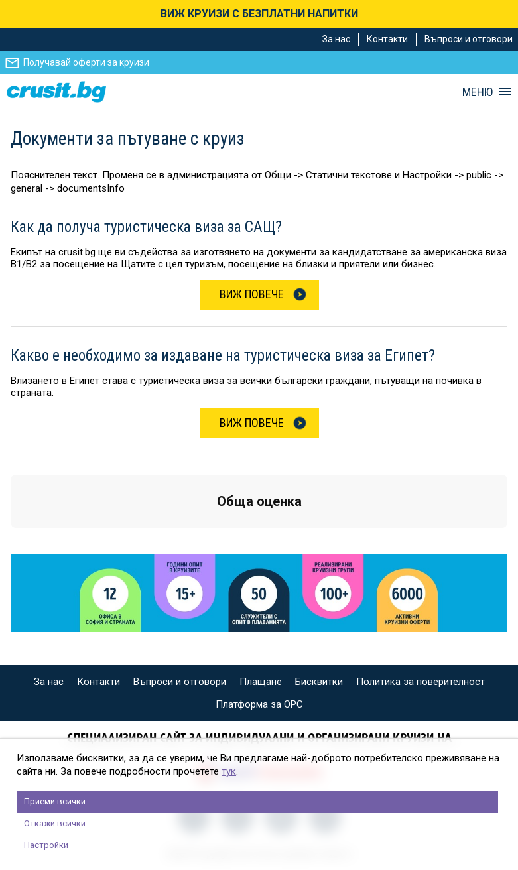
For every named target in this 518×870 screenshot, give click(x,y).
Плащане (260, 682)
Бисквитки (319, 682)
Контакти (387, 39)
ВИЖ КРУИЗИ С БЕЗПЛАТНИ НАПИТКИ (259, 13)
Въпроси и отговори (468, 39)
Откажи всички (55, 823)
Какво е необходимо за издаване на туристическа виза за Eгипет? (223, 356)
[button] (10, 541)
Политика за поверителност (420, 682)
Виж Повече (252, 294)
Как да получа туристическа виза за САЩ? (146, 227)
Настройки (46, 845)
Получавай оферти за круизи (86, 62)
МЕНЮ (477, 92)
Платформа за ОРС (259, 704)
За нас (336, 39)
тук (229, 771)
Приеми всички (55, 801)
